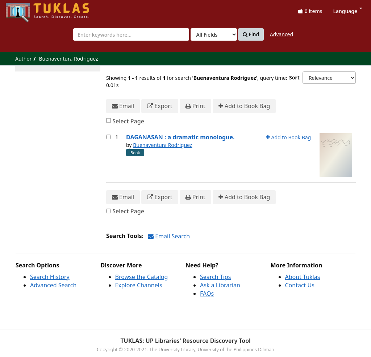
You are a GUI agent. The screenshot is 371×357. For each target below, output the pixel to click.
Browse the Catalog (141, 277)
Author (23, 58)
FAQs (207, 294)
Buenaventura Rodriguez (162, 144)
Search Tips (215, 277)
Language (347, 11)
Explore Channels (138, 285)
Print (195, 106)
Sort (294, 77)
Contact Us (299, 285)
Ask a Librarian (220, 285)
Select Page (128, 121)
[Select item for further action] (108, 137)
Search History (50, 277)
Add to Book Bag (244, 106)
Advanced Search (53, 285)
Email (123, 106)
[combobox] (131, 34)
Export (159, 106)
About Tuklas (302, 277)
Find (251, 34)
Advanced (281, 34)
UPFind (23, 9)
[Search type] (214, 34)
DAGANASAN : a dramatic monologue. (180, 137)
